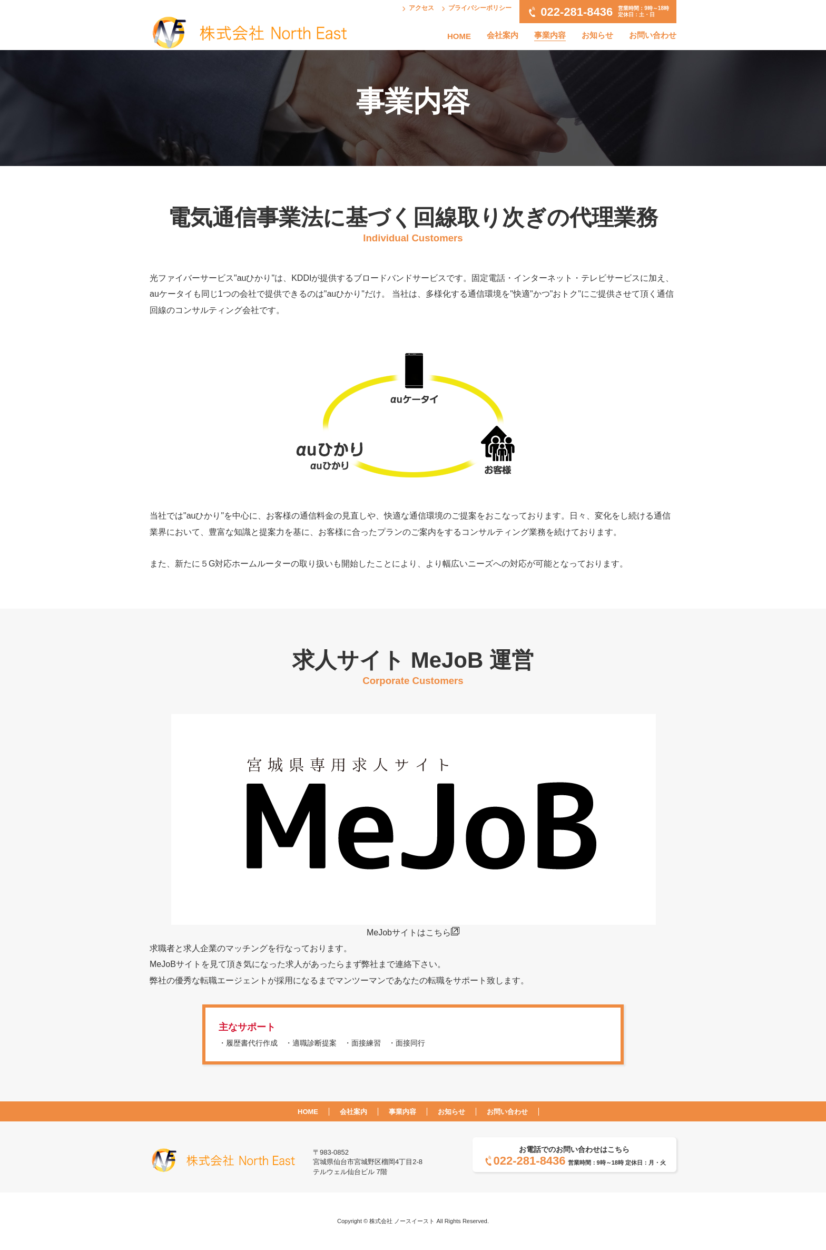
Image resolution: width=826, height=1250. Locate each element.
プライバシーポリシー (480, 8)
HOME (459, 36)
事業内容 (550, 35)
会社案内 (502, 35)
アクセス (421, 8)
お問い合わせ (652, 35)
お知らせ (597, 35)
